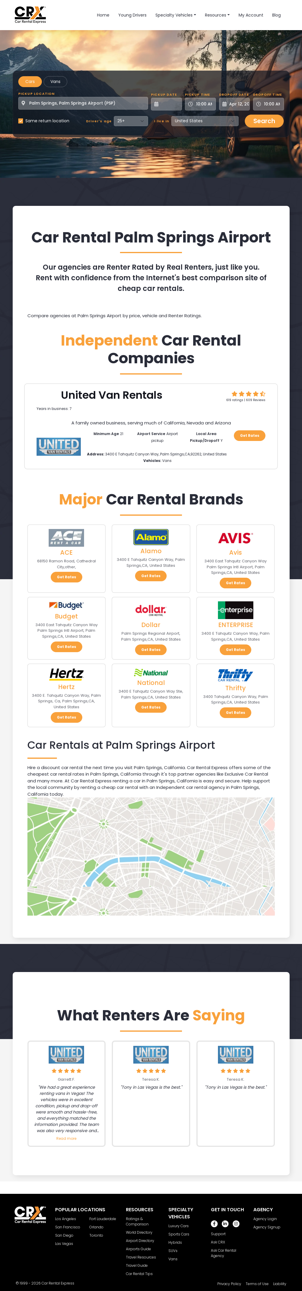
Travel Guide (137, 1265)
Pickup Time (197, 94)
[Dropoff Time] (272, 104)
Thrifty (235, 688)
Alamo (151, 551)
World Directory (139, 1232)
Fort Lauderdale (102, 1218)
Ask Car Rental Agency (223, 1253)
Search (264, 121)
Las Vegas (64, 1243)
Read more (66, 1138)
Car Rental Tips (139, 1273)
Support (218, 1233)
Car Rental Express (58, 1283)
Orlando (96, 1227)
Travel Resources (141, 1257)
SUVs (173, 1250)
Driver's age (99, 121)
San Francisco (67, 1227)
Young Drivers (132, 15)
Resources (215, 15)
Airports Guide (138, 1248)
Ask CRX (218, 1242)
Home (103, 15)
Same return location (47, 121)
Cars (30, 81)
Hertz (66, 687)
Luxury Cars (178, 1225)
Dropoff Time (267, 94)
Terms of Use (257, 1283)
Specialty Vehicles (174, 15)
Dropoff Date (234, 94)
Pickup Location (36, 93)
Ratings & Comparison (137, 1221)
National (151, 682)
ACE (66, 552)
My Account (251, 15)
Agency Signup (266, 1227)
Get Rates (249, 435)
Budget (66, 616)
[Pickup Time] (204, 104)
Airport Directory (140, 1240)
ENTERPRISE (235, 625)
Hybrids (175, 1242)
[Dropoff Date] (237, 104)
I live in (162, 121)
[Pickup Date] (169, 104)
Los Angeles (65, 1218)
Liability (279, 1283)
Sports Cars (178, 1234)
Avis (235, 552)
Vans (55, 81)
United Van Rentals (112, 395)
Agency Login (265, 1218)
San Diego (64, 1235)
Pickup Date (164, 94)
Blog (276, 15)
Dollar (150, 625)
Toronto (96, 1235)
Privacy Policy (229, 1283)
